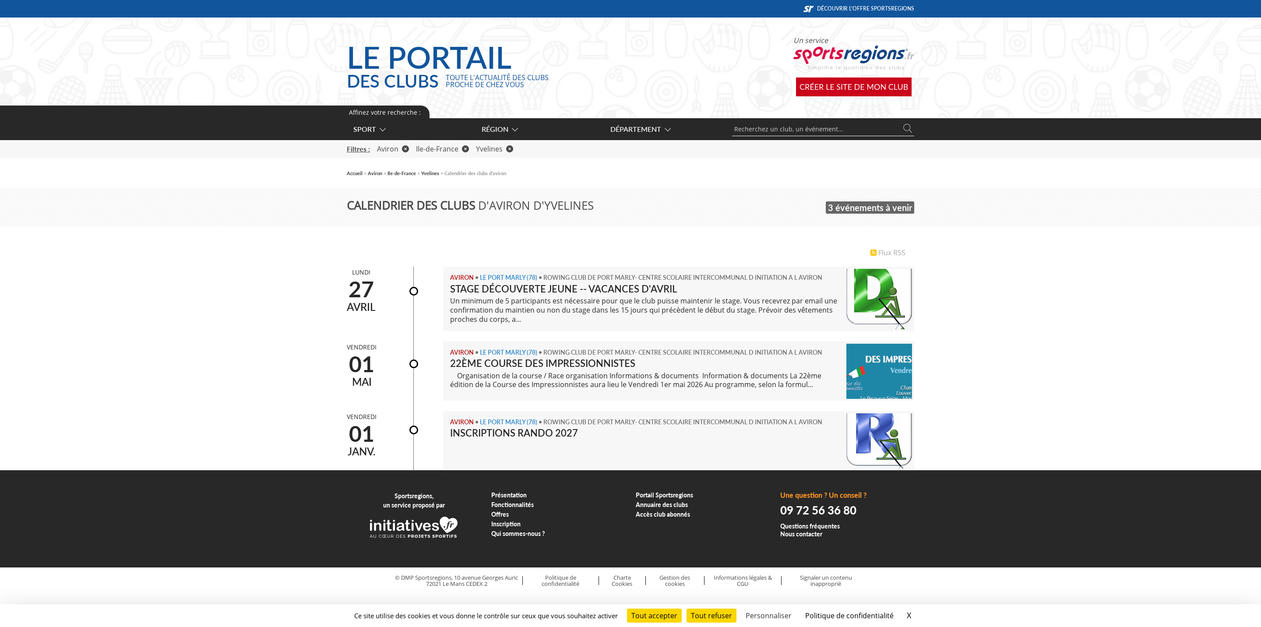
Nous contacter (801, 534)
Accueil (355, 173)
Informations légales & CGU (743, 580)
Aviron (393, 149)
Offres (500, 514)
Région (499, 129)
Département (640, 129)
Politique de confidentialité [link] (849, 615)
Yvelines (494, 149)
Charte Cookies (622, 580)
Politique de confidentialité (560, 580)
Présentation (509, 495)
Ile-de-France (442, 149)
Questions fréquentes (810, 526)
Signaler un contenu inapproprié (826, 580)
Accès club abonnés (663, 514)
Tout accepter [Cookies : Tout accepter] (654, 615)
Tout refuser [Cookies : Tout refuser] (711, 615)
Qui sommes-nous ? (518, 533)
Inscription (506, 524)
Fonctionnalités (512, 504)
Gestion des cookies (674, 580)
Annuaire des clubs (662, 504)
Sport (369, 129)
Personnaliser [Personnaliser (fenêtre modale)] (769, 615)
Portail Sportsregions (664, 495)
